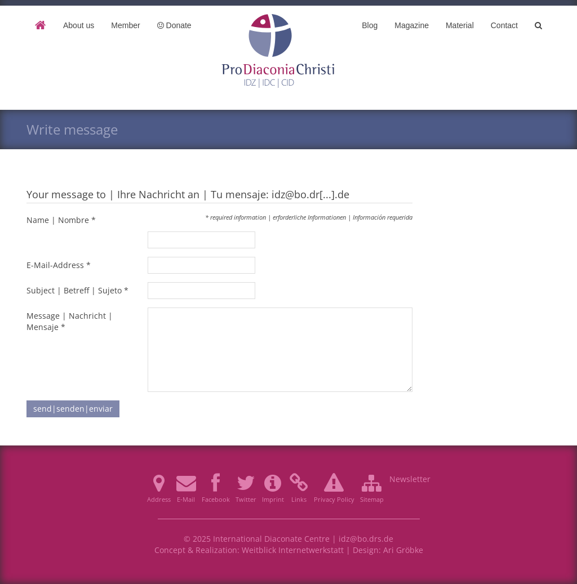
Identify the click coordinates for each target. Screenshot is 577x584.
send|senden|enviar (73, 408)
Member (125, 25)
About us (78, 25)
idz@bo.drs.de (366, 538)
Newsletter (409, 479)
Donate (174, 25)
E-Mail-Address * (58, 265)
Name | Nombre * (61, 220)
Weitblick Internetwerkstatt (293, 550)
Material (460, 25)
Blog (370, 25)
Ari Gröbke (403, 550)
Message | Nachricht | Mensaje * (69, 321)
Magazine (411, 25)
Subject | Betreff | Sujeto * (77, 290)
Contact (504, 25)
